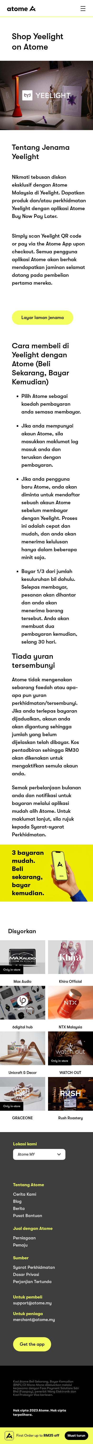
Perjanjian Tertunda (32, 1281)
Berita (19, 1208)
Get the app (32, 1344)
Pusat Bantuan (27, 1215)
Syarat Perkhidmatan (34, 1267)
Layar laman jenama (42, 317)
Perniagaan (24, 1238)
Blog (17, 1201)
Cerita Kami (24, 1194)
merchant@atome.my (34, 1319)
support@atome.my (32, 1303)
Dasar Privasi (26, 1274)
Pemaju (20, 1245)
